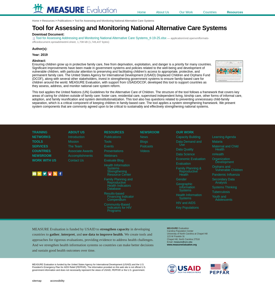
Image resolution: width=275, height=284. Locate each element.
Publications (65, 20)
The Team (75, 146)
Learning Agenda (224, 137)
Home (35, 20)
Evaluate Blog (114, 160)
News (144, 137)
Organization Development (223, 160)
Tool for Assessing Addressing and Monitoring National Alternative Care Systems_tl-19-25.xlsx (99, 38)
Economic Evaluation (190, 159)
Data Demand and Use (189, 143)
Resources (48, 20)
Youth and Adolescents (222, 198)
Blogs (144, 141)
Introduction (76, 137)
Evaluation (183, 163)
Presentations (113, 151)
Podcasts (146, 146)
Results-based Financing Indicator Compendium (119, 197)
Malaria (217, 141)
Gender (181, 179)
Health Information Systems (189, 196)
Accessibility (57, 280)
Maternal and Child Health (225, 148)
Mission (73, 141)
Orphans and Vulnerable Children (227, 168)
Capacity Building (188, 137)
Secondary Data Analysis (223, 181)
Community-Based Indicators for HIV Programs (117, 208)
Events (109, 146)
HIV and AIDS (186, 203)
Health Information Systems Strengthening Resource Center (117, 169)
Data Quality (184, 149)
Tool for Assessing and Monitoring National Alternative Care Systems (114, 20)
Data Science (185, 154)
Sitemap (37, 280)
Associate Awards (80, 151)
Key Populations (187, 207)
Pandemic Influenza (226, 174)
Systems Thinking (224, 187)
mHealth (218, 154)
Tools (107, 141)
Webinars (110, 155)
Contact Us (76, 160)
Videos (145, 151)
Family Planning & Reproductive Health (189, 171)
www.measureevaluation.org (182, 244)
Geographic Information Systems (185, 187)
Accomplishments (80, 155)
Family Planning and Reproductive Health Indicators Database (118, 184)
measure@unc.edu (183, 242)
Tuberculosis (221, 192)
